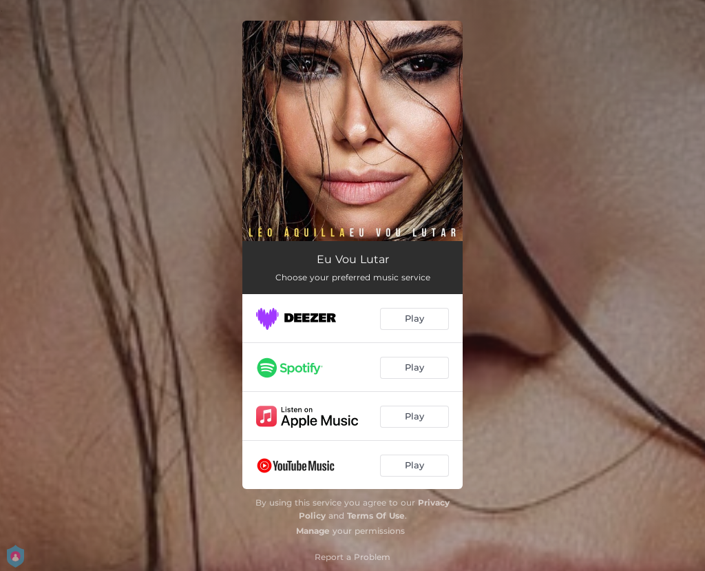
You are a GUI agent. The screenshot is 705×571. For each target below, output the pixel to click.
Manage (313, 531)
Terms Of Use (376, 515)
